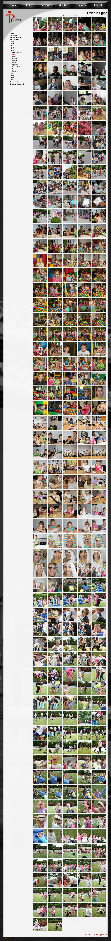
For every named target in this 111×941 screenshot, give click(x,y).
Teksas (14, 69)
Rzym (14, 62)
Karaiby (15, 60)
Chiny (14, 56)
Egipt (14, 54)
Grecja (14, 58)
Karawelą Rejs (17, 67)
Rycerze (15, 65)
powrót (88, 935)
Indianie (15, 71)
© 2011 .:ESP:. (8, 939)
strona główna (100, 935)
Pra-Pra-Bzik (16, 52)
